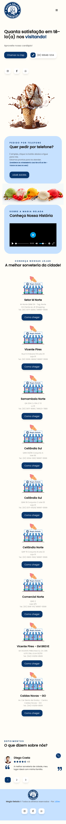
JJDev (57, 801)
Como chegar (32, 317)
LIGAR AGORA (19, 174)
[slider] (22, 243)
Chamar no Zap (15, 55)
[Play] (13, 243)
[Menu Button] (58, 755)
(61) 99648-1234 (42, 55)
